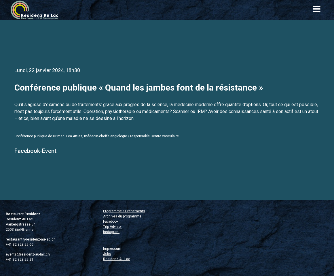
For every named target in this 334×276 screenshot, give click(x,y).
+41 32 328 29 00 (19, 245)
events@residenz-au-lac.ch (28, 254)
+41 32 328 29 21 (19, 260)
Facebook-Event (35, 150)
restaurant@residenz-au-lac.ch (31, 239)
